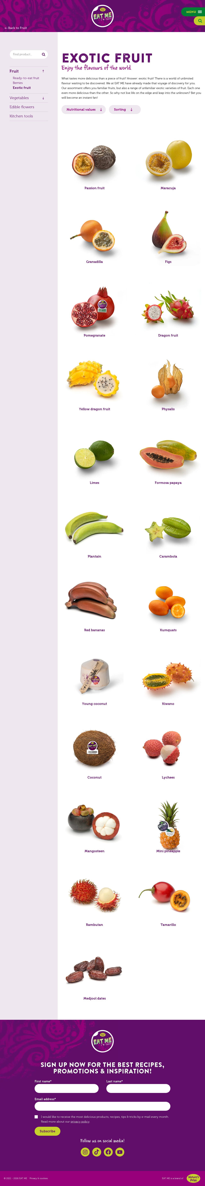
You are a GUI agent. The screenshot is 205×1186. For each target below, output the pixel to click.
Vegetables (19, 98)
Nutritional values (81, 109)
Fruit (14, 71)
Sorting (120, 109)
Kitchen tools (21, 116)
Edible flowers (22, 107)
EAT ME (102, 16)
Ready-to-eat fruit (26, 78)
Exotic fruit (22, 88)
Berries (18, 83)
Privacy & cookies (39, 1178)
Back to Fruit (17, 28)
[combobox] (29, 54)
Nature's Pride (193, 1178)
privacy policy (80, 1121)
